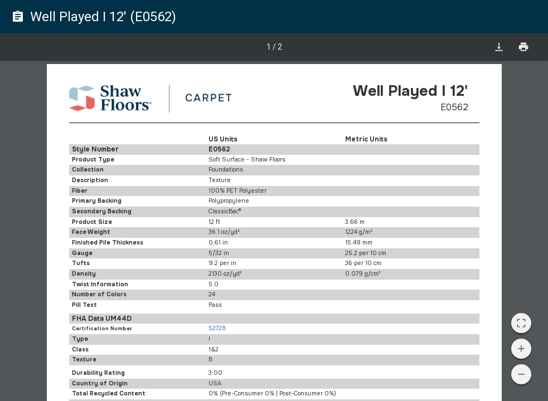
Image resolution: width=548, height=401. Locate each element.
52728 (217, 328)
